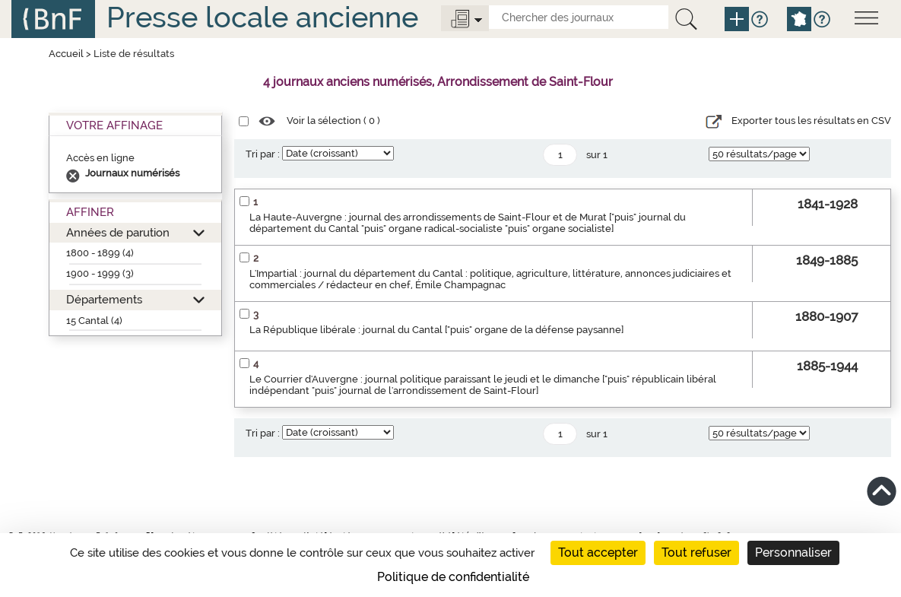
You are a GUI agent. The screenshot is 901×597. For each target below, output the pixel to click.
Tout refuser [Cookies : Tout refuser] (696, 552)
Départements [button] (104, 299)
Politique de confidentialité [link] (453, 577)
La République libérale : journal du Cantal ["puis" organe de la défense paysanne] (436, 329)
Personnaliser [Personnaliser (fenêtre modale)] (793, 552)
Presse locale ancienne (262, 17)
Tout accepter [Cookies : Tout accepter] (598, 552)
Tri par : (263, 154)
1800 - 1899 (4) (100, 253)
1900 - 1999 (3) (100, 273)
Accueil (66, 53)
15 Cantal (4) (94, 320)
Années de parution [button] (118, 232)
